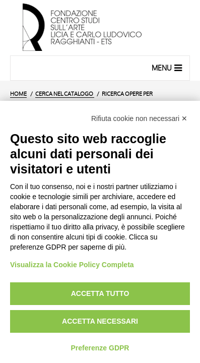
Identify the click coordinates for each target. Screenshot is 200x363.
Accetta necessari (100, 321)
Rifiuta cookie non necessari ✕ (139, 118)
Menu (168, 67)
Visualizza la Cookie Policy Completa (72, 265)
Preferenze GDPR (100, 348)
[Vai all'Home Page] (100, 27)
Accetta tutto (100, 293)
